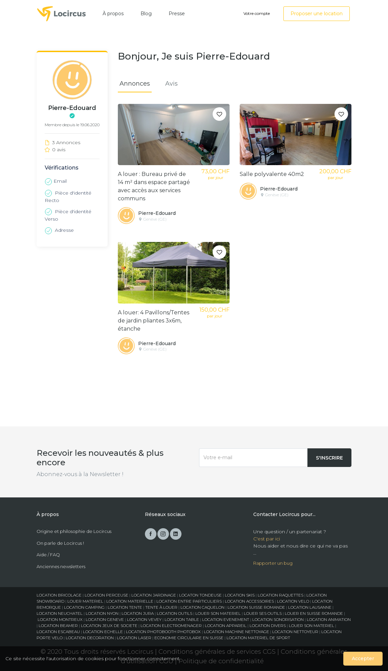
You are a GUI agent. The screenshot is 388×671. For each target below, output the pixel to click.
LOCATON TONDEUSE (200, 595)
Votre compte (256, 13)
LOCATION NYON (102, 613)
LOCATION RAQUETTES (280, 595)
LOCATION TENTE (125, 607)
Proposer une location (316, 13)
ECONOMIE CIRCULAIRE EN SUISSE (188, 637)
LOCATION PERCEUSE (106, 595)
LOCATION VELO (293, 601)
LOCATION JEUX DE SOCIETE (109, 625)
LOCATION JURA (138, 613)
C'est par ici (266, 539)
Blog (146, 13)
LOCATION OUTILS (174, 613)
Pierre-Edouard (157, 213)
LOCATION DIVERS (268, 625)
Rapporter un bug (273, 563)
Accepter (363, 658)
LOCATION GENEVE (105, 619)
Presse (177, 13)
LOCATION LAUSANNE (309, 607)
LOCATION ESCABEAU (58, 631)
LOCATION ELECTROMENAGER (171, 625)
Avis (171, 83)
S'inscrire (329, 458)
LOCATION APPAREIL (225, 625)
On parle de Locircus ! (60, 543)
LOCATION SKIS (240, 595)
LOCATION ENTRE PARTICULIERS (189, 601)
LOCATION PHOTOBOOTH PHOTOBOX (163, 631)
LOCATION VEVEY (144, 619)
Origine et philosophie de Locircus (74, 531)
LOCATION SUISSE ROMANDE (256, 607)
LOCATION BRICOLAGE (59, 595)
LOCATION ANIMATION (329, 619)
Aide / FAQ (48, 554)
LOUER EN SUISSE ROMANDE (314, 613)
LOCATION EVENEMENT (225, 619)
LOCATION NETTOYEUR (295, 631)
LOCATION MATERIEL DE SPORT (258, 637)
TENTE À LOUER (161, 607)
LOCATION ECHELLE (103, 631)
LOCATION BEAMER (58, 625)
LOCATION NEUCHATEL (60, 613)
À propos (113, 13)
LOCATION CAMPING (84, 607)
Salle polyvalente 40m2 (272, 174)
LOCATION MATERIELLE (129, 601)
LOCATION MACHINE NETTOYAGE (236, 631)
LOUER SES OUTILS (263, 613)
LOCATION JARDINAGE (153, 595)
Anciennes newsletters (61, 566)
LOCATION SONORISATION (278, 619)
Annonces (135, 83)
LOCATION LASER (134, 637)
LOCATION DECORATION (90, 637)
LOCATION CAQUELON (202, 607)
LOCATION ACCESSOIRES (249, 601)
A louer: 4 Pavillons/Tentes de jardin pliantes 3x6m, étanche (153, 320)
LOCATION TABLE (182, 619)
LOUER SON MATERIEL (218, 613)
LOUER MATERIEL (85, 601)
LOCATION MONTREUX (60, 619)
